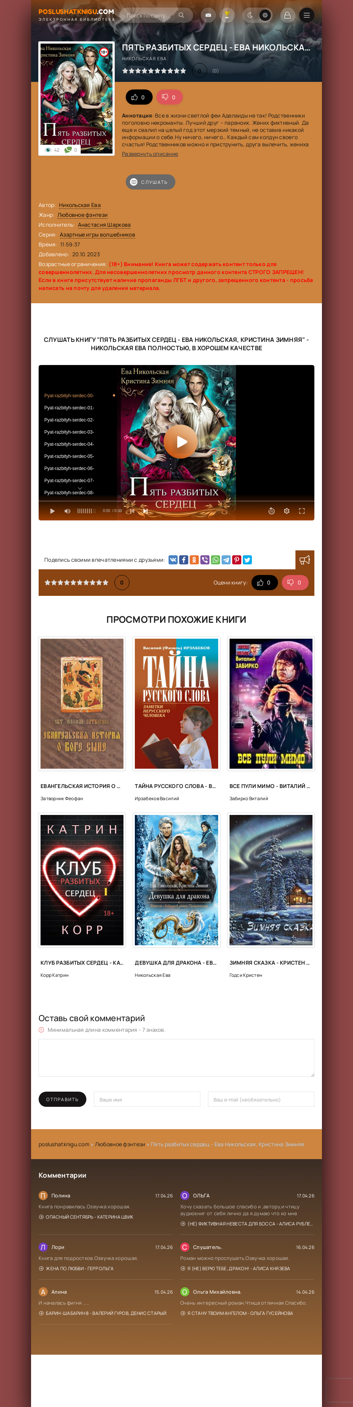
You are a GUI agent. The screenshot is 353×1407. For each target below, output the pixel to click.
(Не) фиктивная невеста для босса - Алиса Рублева (247, 1224)
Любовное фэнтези (83, 214)
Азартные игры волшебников (97, 234)
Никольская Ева (80, 204)
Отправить (62, 1099)
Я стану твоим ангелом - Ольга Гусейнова (237, 1313)
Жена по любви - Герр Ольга (76, 1268)
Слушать (149, 182)
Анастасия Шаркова (104, 224)
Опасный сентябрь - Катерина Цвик (86, 1217)
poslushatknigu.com (64, 1144)
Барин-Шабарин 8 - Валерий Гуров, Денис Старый (102, 1313)
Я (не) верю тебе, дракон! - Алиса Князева (236, 1268)
